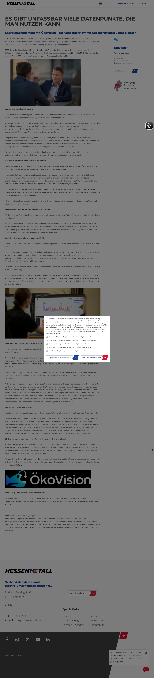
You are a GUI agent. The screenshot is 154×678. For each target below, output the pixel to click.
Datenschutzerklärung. (53, 333)
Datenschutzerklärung (93, 319)
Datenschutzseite (51, 327)
